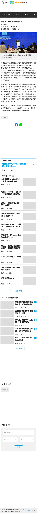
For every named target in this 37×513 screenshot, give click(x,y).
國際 (16, 307)
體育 (16, 343)
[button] (4, 2)
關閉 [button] (33, 510)
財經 (3, 170)
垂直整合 (5, 389)
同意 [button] (28, 510)
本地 (16, 316)
